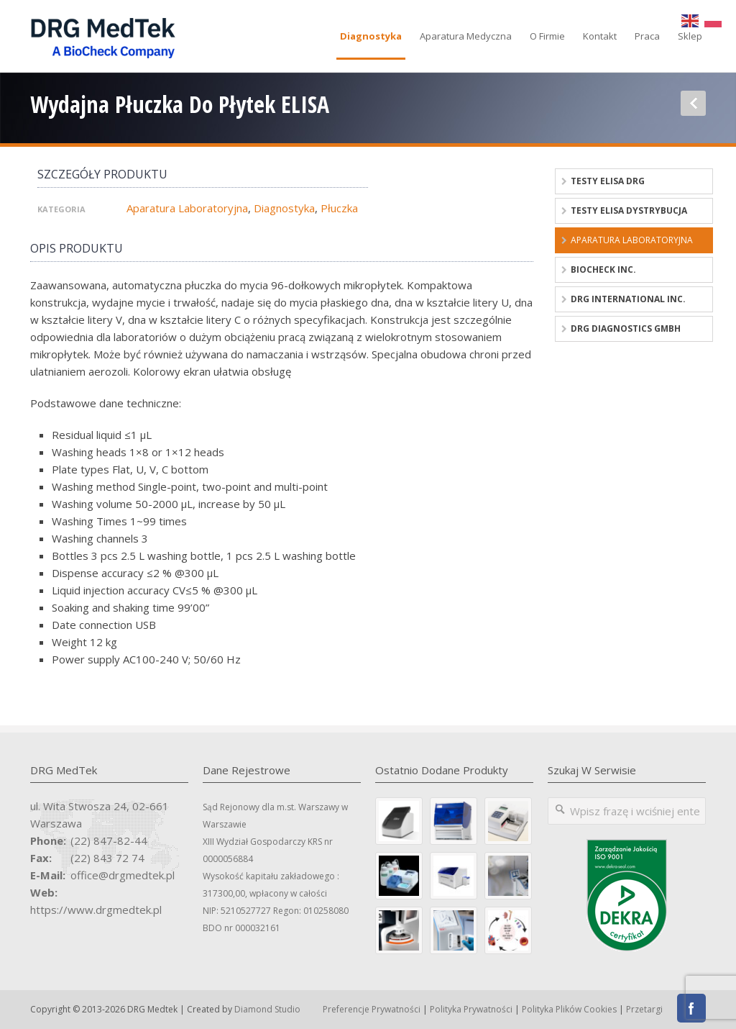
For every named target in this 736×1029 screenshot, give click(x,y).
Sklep (690, 36)
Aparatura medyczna (466, 36)
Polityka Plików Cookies (569, 1009)
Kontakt (600, 36)
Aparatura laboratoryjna (187, 208)
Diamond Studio (267, 1009)
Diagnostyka (371, 36)
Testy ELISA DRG (608, 181)
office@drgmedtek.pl (122, 875)
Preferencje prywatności (371, 1009)
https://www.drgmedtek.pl (96, 909)
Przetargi (644, 1009)
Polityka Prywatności (471, 1009)
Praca (647, 36)
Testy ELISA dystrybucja (629, 210)
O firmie (547, 36)
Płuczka (339, 208)
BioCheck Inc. (603, 269)
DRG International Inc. (628, 299)
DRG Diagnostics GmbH (626, 328)
